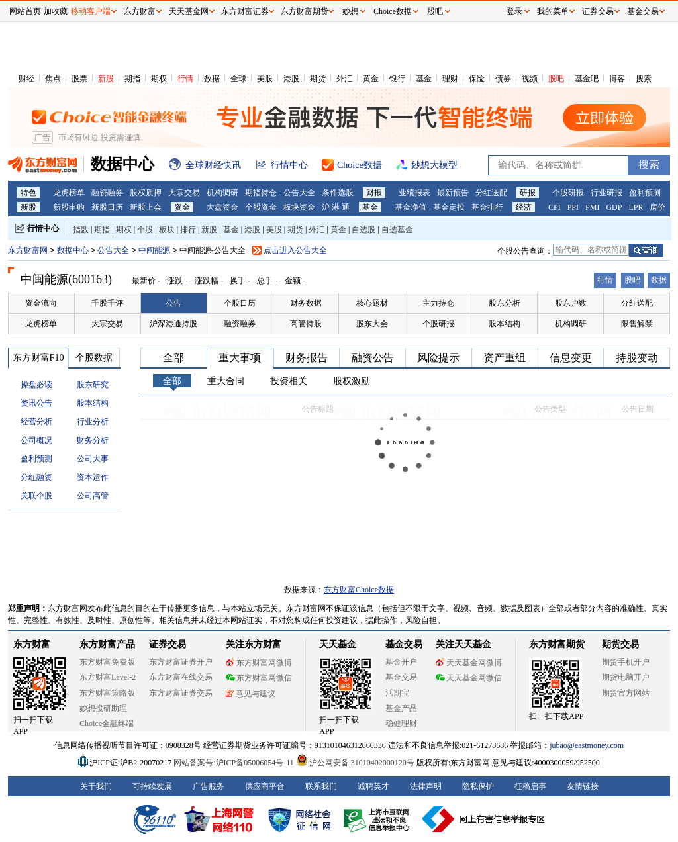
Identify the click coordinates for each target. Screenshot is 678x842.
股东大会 (372, 323)
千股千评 (107, 303)
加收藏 (56, 11)
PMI (592, 207)
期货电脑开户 (626, 677)
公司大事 (93, 458)
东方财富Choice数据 (359, 589)
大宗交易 (184, 192)
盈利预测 (645, 192)
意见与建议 (250, 693)
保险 (477, 78)
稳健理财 (401, 723)
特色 (28, 192)
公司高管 (93, 495)
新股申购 (69, 207)
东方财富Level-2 (107, 677)
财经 (26, 78)
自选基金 (397, 229)
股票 (79, 78)
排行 (188, 229)
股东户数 (571, 303)
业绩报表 (414, 192)
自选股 (363, 229)
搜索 (644, 78)
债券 (503, 78)
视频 (530, 78)
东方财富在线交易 (181, 677)
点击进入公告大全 (295, 250)
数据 (212, 78)
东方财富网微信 (259, 677)
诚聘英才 (373, 786)
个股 (145, 229)
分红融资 (36, 477)
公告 (173, 303)
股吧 (556, 78)
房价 (657, 207)
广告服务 (208, 786)
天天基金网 (189, 11)
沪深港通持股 (173, 323)
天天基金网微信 (469, 677)
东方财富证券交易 (181, 693)
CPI (554, 207)
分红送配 (491, 192)
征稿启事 (530, 786)
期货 (318, 78)
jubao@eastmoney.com (587, 745)
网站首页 (25, 11)
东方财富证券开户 (181, 662)
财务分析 (93, 440)
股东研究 (93, 384)
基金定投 (449, 207)
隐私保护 (478, 786)
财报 (374, 192)
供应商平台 (265, 786)
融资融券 (107, 192)
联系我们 (321, 786)
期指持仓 (261, 192)
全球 (238, 78)
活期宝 (397, 693)
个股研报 (568, 192)
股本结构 (504, 323)
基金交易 (401, 677)
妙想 (350, 11)
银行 (397, 78)
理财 (450, 78)
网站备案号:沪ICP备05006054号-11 (234, 762)
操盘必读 (36, 384)
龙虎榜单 (69, 192)
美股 (265, 78)
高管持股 (306, 323)
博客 (617, 78)
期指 (132, 78)
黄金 (371, 78)
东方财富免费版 (107, 662)
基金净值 (410, 207)
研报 (528, 192)
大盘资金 (222, 207)
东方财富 (31, 644)
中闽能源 (155, 250)
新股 (106, 78)
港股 (291, 78)
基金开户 (401, 662)
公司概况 (36, 440)
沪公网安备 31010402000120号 (355, 762)
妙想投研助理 (103, 708)
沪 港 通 (336, 207)
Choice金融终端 (106, 723)
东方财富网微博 (259, 662)
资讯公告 (36, 403)
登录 (514, 11)
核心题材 (372, 303)
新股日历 (107, 207)
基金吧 (587, 78)
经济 (524, 207)
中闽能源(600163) (66, 279)
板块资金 (299, 207)
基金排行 (487, 207)
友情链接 (583, 786)
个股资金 (261, 207)
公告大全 (299, 192)
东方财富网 (28, 250)
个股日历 (240, 303)
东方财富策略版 (107, 693)
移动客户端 (91, 11)
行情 (185, 78)
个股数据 (94, 358)
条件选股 (338, 192)
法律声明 (426, 786)
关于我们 (96, 786)
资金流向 (41, 303)
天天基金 (337, 644)
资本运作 (93, 477)
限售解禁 (637, 323)
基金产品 (401, 708)
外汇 (344, 78)
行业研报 (606, 192)
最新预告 (453, 192)
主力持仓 (438, 303)
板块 (167, 229)
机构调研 (222, 192)
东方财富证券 (245, 11)
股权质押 (146, 192)
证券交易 (598, 11)
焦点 (53, 78)
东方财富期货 (557, 644)
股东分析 (504, 303)
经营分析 (36, 421)
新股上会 (146, 207)
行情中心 (43, 228)
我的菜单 (553, 11)
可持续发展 (152, 786)
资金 (182, 207)
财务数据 (306, 303)
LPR (635, 207)
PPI (573, 207)
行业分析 (93, 421)
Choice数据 (392, 11)
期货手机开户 (626, 662)
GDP (614, 207)
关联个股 (36, 495)
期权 (159, 78)
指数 (81, 229)
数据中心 (73, 250)
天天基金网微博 (469, 662)
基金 (424, 78)
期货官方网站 (626, 693)
